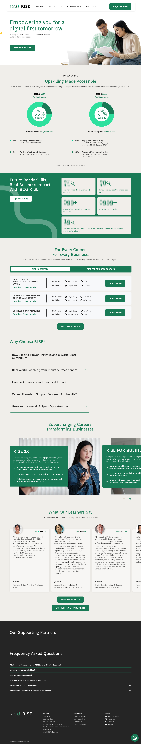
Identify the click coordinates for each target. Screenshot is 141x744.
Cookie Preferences (80, 718)
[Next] (130, 498)
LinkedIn (111, 724)
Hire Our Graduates (49, 724)
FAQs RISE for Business (50, 734)
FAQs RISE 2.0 (47, 731)
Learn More (115, 283)
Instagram (111, 721)
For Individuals (54, 6)
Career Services (48, 721)
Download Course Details (24, 287)
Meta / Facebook (113, 718)
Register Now (120, 6)
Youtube (110, 726)
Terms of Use (78, 724)
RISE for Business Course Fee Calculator (56, 729)
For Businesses (73, 6)
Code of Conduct (79, 721)
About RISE (39, 6)
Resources (90, 6)
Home (20, 6)
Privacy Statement (80, 726)
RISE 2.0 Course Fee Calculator (53, 726)
